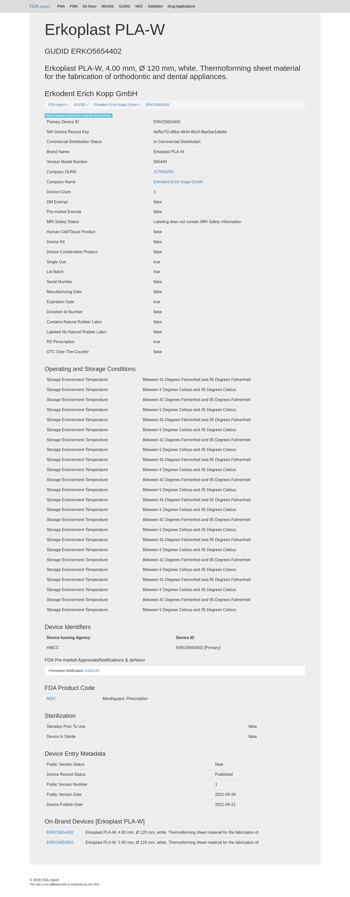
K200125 (92, 671)
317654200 (163, 172)
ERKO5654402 (60, 832)
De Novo (89, 6)
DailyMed (155, 6)
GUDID (124, 6)
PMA (61, 6)
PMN (74, 6)
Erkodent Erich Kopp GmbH (178, 182)
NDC (139, 6)
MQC (51, 698)
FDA (40, 6)
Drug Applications (181, 6)
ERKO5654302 (60, 842)
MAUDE (107, 6)
